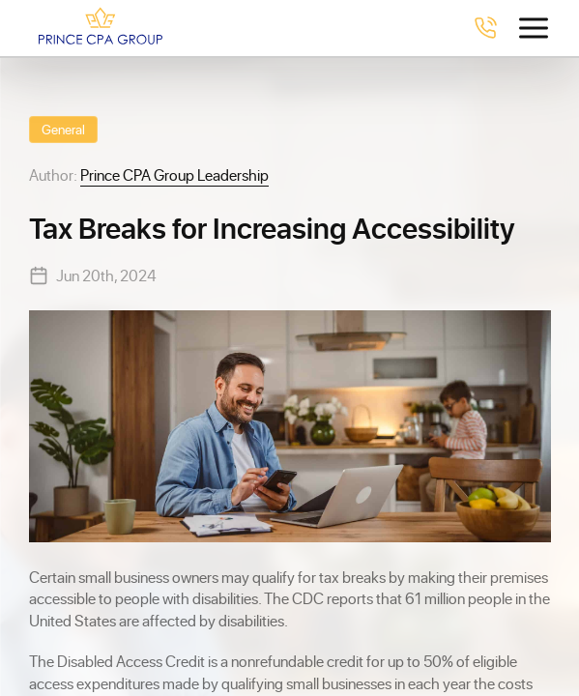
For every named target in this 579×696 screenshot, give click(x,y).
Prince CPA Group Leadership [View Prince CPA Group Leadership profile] (174, 174)
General (63, 129)
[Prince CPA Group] (100, 28)
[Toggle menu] (533, 28)
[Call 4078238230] (485, 28)
